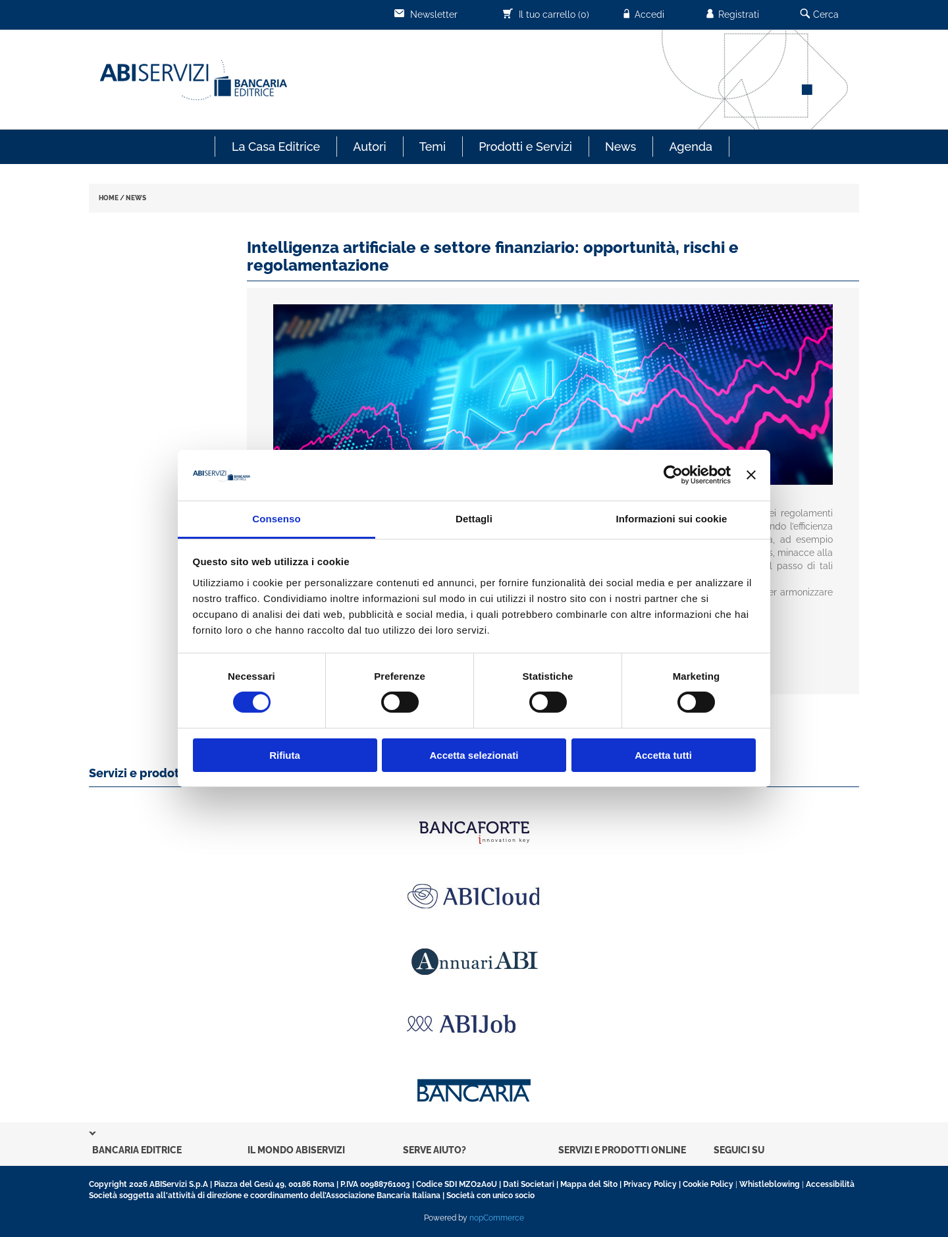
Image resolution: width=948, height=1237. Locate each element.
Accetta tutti (663, 755)
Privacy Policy (650, 1184)
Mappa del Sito (589, 1184)
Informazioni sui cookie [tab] (671, 518)
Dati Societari (528, 1184)
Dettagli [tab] (474, 518)
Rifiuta (284, 755)
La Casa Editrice (276, 146)
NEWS (136, 198)
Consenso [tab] (276, 518)
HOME (108, 198)
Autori (369, 146)
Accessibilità (830, 1184)
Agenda (690, 146)
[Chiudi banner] (751, 475)
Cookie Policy (708, 1184)
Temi (432, 146)
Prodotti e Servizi (525, 146)
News (620, 146)
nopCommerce (496, 1218)
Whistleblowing (769, 1184)
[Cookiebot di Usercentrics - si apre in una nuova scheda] (673, 475)
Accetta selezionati (473, 755)
